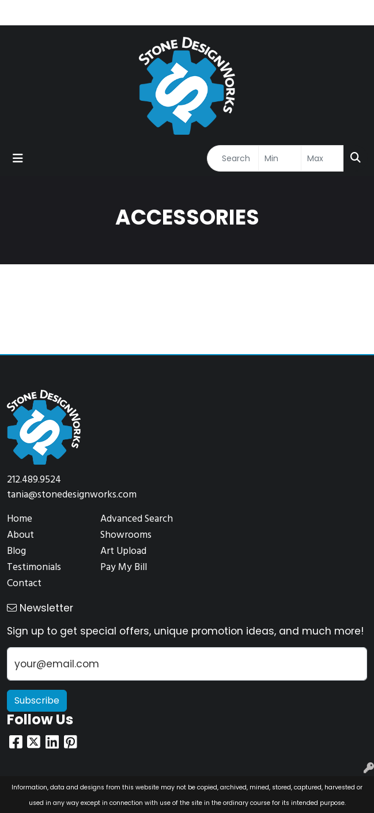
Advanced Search (136, 519)
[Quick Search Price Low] (279, 158)
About (20, 535)
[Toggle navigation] (18, 158)
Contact (24, 583)
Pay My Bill (123, 567)
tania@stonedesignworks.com (72, 495)
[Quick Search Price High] (322, 158)
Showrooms (126, 535)
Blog (16, 551)
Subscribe (36, 700)
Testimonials (34, 567)
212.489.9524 (34, 480)
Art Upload (123, 551)
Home (19, 519)
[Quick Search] (233, 158)
